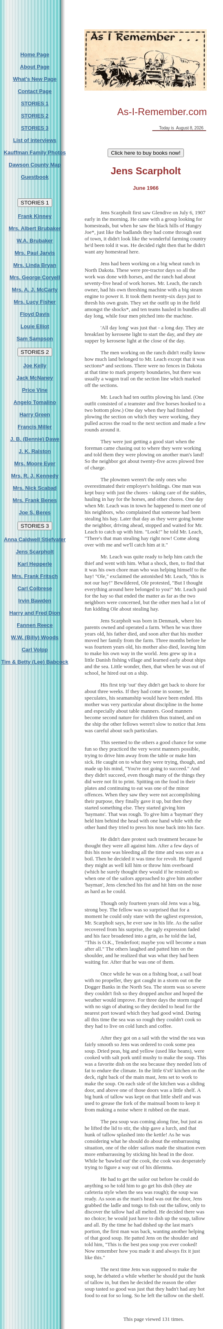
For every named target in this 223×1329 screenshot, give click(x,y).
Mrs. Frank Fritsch (35, 576)
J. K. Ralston (35, 451)
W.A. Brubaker (35, 241)
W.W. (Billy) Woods (35, 637)
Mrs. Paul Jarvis (35, 253)
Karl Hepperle (35, 564)
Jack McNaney (34, 378)
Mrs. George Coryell (34, 277)
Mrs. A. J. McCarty (34, 290)
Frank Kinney (34, 216)
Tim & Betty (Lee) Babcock (34, 662)
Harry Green (35, 414)
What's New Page (35, 79)
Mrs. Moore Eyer (34, 463)
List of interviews (34, 140)
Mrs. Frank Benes (35, 500)
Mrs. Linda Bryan (34, 265)
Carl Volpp (35, 650)
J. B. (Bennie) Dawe (35, 439)
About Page (34, 67)
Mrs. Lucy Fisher (35, 302)
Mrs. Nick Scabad (35, 488)
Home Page (34, 54)
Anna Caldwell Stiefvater (35, 539)
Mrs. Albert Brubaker (35, 228)
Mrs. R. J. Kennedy (34, 476)
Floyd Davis (35, 314)
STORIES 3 (35, 128)
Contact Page (35, 91)
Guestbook (35, 177)
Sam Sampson (34, 339)
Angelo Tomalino (34, 402)
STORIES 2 (35, 116)
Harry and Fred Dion (34, 613)
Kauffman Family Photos (35, 152)
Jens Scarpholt (35, 552)
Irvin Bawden (34, 601)
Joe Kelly (34, 365)
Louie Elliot (34, 326)
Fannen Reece (35, 625)
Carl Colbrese (35, 588)
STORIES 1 (35, 103)
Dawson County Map (35, 165)
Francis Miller (35, 427)
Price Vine (35, 390)
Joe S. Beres (35, 512)
